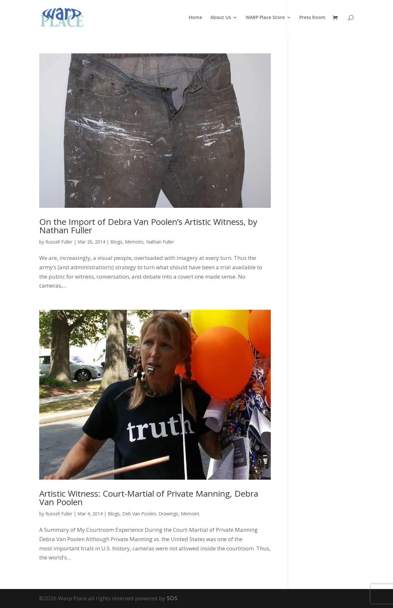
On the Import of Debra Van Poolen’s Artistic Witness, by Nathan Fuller (148, 226)
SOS (172, 598)
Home (195, 17)
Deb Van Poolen (139, 514)
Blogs (116, 242)
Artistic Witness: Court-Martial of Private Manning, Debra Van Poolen (148, 498)
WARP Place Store (265, 17)
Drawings (168, 514)
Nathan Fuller (160, 242)
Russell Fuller (58, 242)
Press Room (312, 17)
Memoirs (134, 242)
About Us (220, 17)
